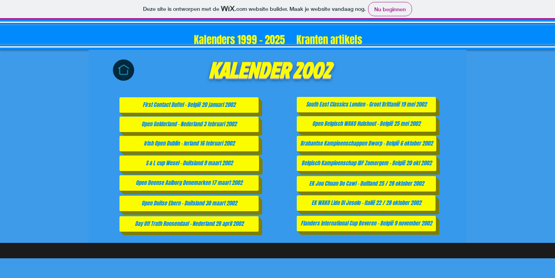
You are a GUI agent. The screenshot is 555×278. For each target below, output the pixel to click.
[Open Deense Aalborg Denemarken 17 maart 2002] (189, 183)
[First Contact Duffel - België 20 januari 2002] (189, 105)
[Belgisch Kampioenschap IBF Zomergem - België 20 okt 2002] (366, 163)
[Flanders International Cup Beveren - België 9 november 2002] (366, 223)
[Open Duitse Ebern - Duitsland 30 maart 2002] (189, 203)
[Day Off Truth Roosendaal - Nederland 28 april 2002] (189, 224)
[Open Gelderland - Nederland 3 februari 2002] (189, 124)
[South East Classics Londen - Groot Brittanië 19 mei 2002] (366, 104)
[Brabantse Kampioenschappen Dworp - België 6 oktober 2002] (366, 143)
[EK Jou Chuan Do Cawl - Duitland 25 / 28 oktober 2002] (366, 184)
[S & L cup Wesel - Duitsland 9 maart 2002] (189, 163)
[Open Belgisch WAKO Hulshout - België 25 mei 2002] (366, 124)
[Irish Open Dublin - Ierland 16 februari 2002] (189, 143)
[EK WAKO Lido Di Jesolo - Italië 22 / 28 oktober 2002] (366, 203)
